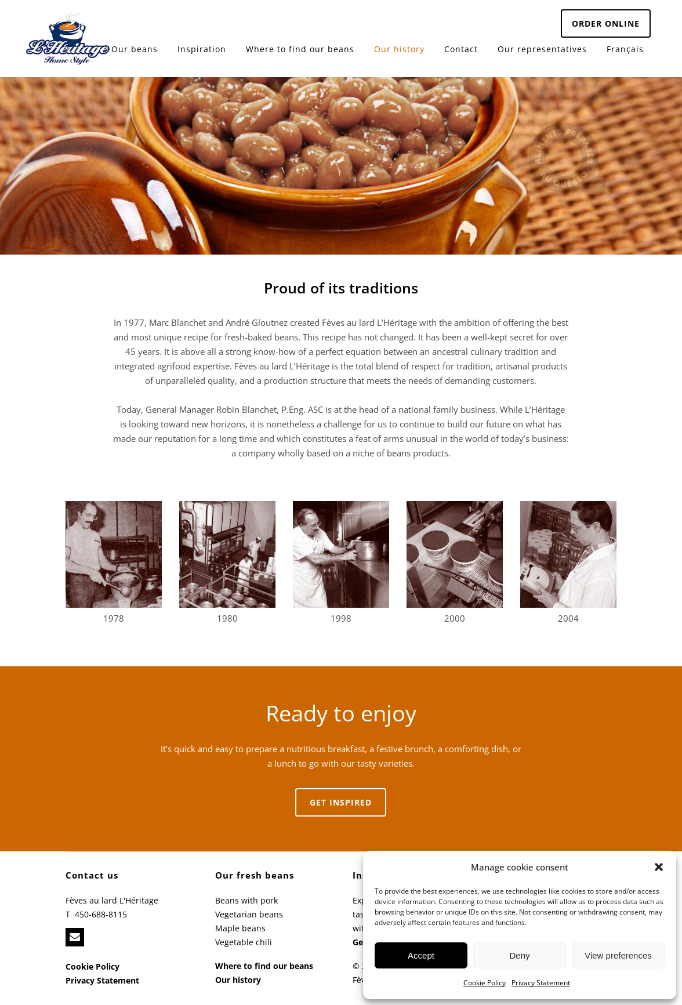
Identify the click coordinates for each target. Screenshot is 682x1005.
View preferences (618, 955)
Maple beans (240, 928)
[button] (659, 867)
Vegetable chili (243, 942)
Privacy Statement (541, 983)
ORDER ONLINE (606, 23)
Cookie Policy (484, 983)
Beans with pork (246, 900)
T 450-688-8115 (96, 914)
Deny (519, 955)
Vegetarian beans (249, 914)
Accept (421, 955)
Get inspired (341, 802)
